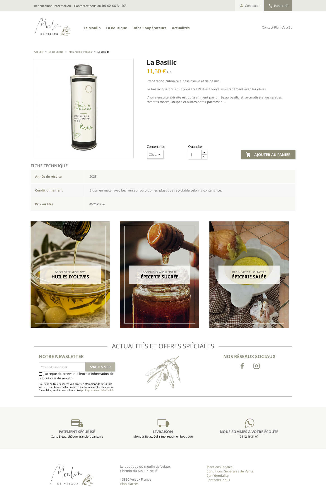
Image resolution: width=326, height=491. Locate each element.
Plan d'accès (283, 27)
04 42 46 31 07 (114, 5)
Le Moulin (92, 28)
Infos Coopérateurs (149, 28)
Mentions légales (219, 467)
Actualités (181, 28)
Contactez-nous (218, 480)
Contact (267, 27)
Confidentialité (217, 475)
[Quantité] (195, 154)
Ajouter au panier (268, 155)
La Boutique (116, 28)
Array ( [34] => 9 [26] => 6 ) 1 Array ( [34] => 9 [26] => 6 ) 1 (155, 154)
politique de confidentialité (97, 390)
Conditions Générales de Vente (229, 471)
